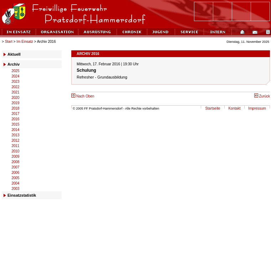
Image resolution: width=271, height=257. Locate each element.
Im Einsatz (24, 42)
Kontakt (235, 108)
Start (8, 42)
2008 (15, 162)
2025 (15, 71)
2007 (15, 167)
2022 (15, 87)
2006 (15, 173)
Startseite (212, 108)
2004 (15, 183)
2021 (15, 92)
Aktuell (14, 54)
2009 (15, 156)
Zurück (262, 96)
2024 (15, 76)
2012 (15, 140)
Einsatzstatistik (21, 195)
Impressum (257, 108)
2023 (15, 82)
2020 (15, 98)
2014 (15, 130)
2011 (15, 146)
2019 (15, 103)
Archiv (13, 64)
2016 (15, 119)
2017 (15, 114)
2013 (15, 135)
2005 (15, 178)
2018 (15, 108)
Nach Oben (82, 96)
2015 (15, 124)
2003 (15, 189)
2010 (15, 151)
